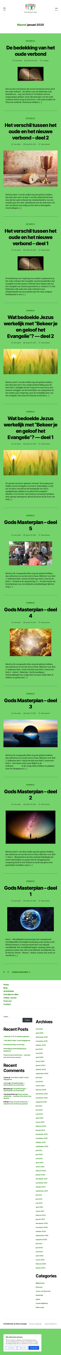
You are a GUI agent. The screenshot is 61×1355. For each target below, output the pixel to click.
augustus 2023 (41, 1128)
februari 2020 (41, 1290)
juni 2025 (39, 1075)
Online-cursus (10, 1024)
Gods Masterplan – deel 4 (30, 638)
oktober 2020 (41, 1258)
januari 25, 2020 (31, 263)
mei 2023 (39, 1140)
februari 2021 (41, 1241)
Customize (11, 1348)
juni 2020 (39, 1274)
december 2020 (42, 1249)
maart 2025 (40, 1088)
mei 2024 (39, 1108)
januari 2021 (40, 1245)
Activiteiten (8, 1017)
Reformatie (30, 41)
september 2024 (42, 1100)
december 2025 (42, 1063)
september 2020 (42, 1262)
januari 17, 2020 (31, 739)
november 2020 (42, 1254)
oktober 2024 (41, 1096)
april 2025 (39, 1083)
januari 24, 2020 (31, 362)
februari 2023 (41, 1152)
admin (20, 61)
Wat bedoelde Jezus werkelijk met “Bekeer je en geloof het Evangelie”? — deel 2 (30, 343)
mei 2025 (39, 1079)
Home (6, 1011)
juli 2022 (39, 1177)
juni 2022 (39, 1181)
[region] (22, 1343)
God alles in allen (11, 1020)
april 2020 (39, 1282)
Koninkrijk (30, 324)
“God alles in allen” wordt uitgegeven (16, 1067)
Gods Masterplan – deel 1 (30, 917)
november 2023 (42, 1124)
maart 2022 (40, 1193)
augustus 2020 (41, 1266)
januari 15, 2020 (31, 927)
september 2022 (42, 1173)
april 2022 (39, 1189)
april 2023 (39, 1144)
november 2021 (41, 1209)
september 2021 (42, 1217)
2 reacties (45, 61)
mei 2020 (39, 1278)
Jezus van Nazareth (43, 1317)
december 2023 (42, 1120)
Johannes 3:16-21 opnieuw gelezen (16, 1063)
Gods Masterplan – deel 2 (30, 820)
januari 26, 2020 (31, 151)
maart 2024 (40, 1112)
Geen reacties (45, 151)
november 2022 (42, 1164)
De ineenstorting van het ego (13, 1071)
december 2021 (42, 1205)
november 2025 (42, 1067)
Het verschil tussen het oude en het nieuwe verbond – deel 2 (30, 135)
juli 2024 (39, 1104)
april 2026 (39, 1059)
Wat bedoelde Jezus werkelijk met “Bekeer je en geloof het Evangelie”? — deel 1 (30, 450)
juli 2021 (39, 1221)
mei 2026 (39, 1055)
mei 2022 (39, 1185)
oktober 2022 (41, 1169)
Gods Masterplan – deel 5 (30, 551)
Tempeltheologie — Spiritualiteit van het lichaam (14, 1110)
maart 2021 (40, 1237)
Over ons (7, 1027)
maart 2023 (40, 1148)
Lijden (38, 1325)
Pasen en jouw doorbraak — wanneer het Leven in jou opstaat (17, 1122)
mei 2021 (39, 1229)
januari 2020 (40, 1294)
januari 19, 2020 (31, 561)
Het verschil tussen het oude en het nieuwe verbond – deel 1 (30, 247)
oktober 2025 (41, 1071)
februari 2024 (41, 1116)
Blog (5, 1014)
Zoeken (5, 1043)
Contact (7, 1030)
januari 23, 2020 (31, 470)
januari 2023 (40, 1156)
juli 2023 (39, 1132)
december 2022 (42, 1160)
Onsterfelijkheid (42, 1330)
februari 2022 (41, 1197)
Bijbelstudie (40, 1309)
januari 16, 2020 (31, 831)
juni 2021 (39, 1225)
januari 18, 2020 (31, 649)
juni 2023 (39, 1136)
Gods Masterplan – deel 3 (30, 729)
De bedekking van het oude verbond (30, 51)
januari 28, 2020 (32, 61)
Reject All (23, 1348)
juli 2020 (39, 1270)
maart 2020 (40, 1286)
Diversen (39, 1313)
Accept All (34, 1348)
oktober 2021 (41, 1213)
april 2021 (39, 1233)
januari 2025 (40, 1092)
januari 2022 (40, 1201)
